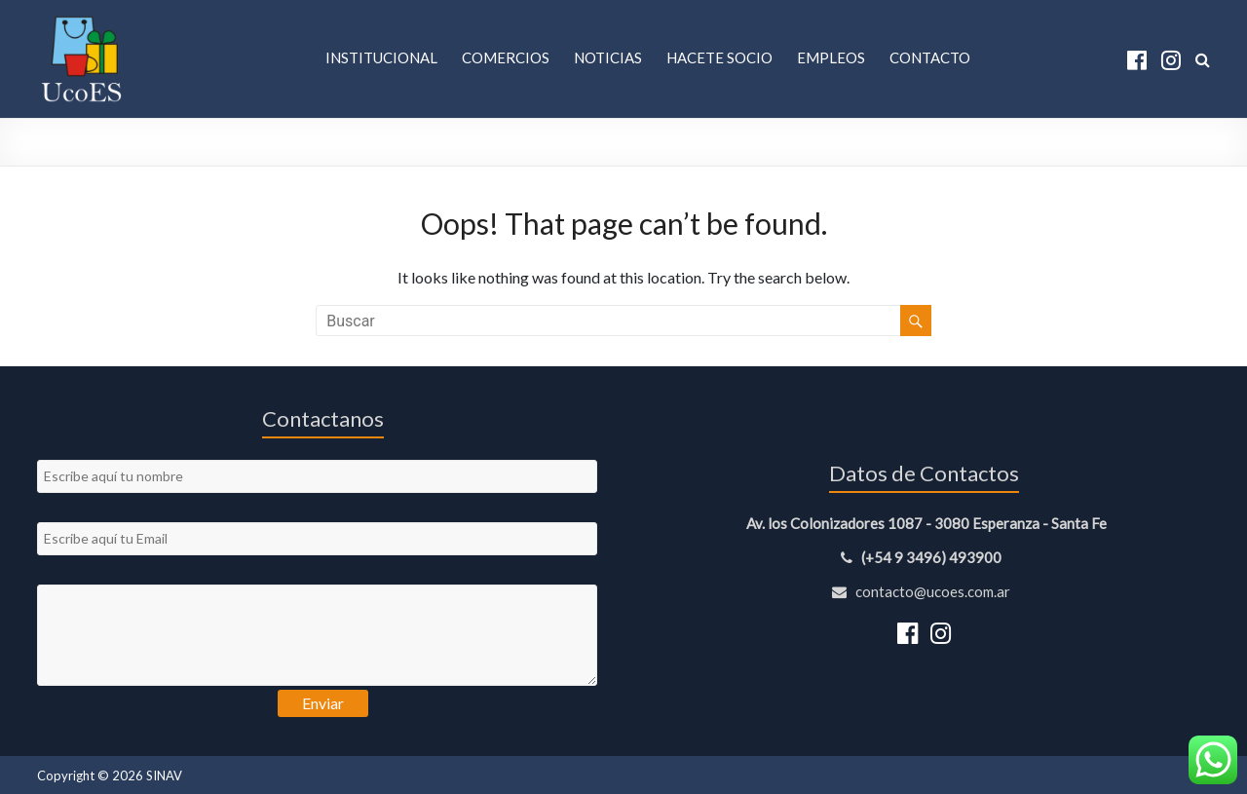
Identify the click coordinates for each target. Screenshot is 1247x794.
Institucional (381, 57)
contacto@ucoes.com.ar (924, 591)
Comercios (505, 57)
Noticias (608, 57)
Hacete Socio (719, 57)
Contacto (929, 57)
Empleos (831, 57)
